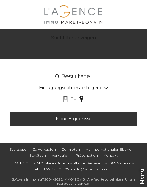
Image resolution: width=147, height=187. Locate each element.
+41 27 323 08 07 (54, 169)
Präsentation (87, 155)
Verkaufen (61, 155)
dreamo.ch (83, 183)
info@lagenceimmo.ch (94, 169)
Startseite (18, 149)
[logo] (73, 14)
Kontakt (111, 155)
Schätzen (37, 155)
